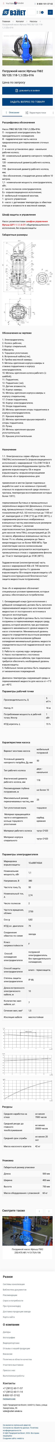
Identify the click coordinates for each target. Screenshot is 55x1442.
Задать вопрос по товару (27, 101)
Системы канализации (14, 1284)
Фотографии (9, 1337)
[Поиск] (31, 12)
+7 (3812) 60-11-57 (13, 1388)
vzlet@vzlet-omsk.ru (12, 1411)
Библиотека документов (14, 1290)
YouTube (10, 3)
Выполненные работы (13, 1376)
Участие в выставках (13, 1365)
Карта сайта (9, 1317)
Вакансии (7, 1354)
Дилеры (7, 1332)
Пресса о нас (9, 1370)
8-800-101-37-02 (45, 4)
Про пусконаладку (12, 1306)
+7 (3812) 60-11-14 (13, 1391)
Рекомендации (10, 1295)
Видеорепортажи (11, 1343)
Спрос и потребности (13, 1300)
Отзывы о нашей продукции (16, 1348)
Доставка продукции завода (17, 1311)
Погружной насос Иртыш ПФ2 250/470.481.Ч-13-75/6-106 (27, 1251)
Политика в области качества (17, 1359)
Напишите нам (9, 1399)
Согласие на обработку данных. (16, 1428)
